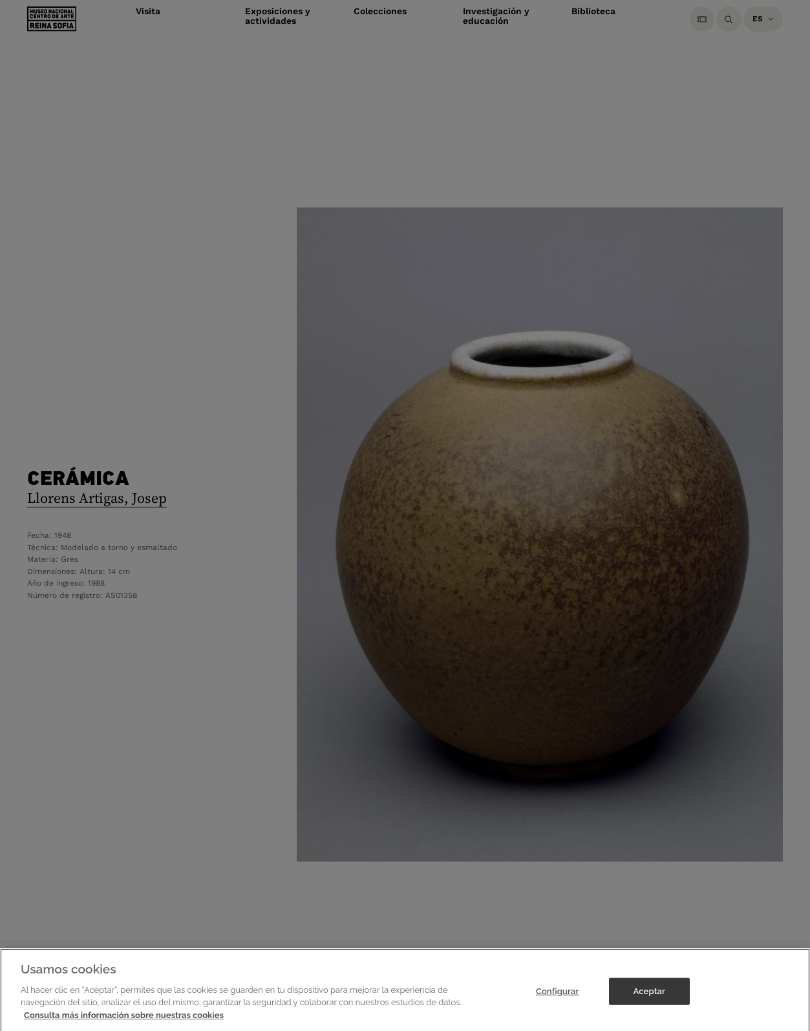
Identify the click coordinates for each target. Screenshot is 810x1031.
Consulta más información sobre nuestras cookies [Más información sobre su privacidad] (124, 1024)
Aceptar (649, 1000)
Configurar (557, 1000)
